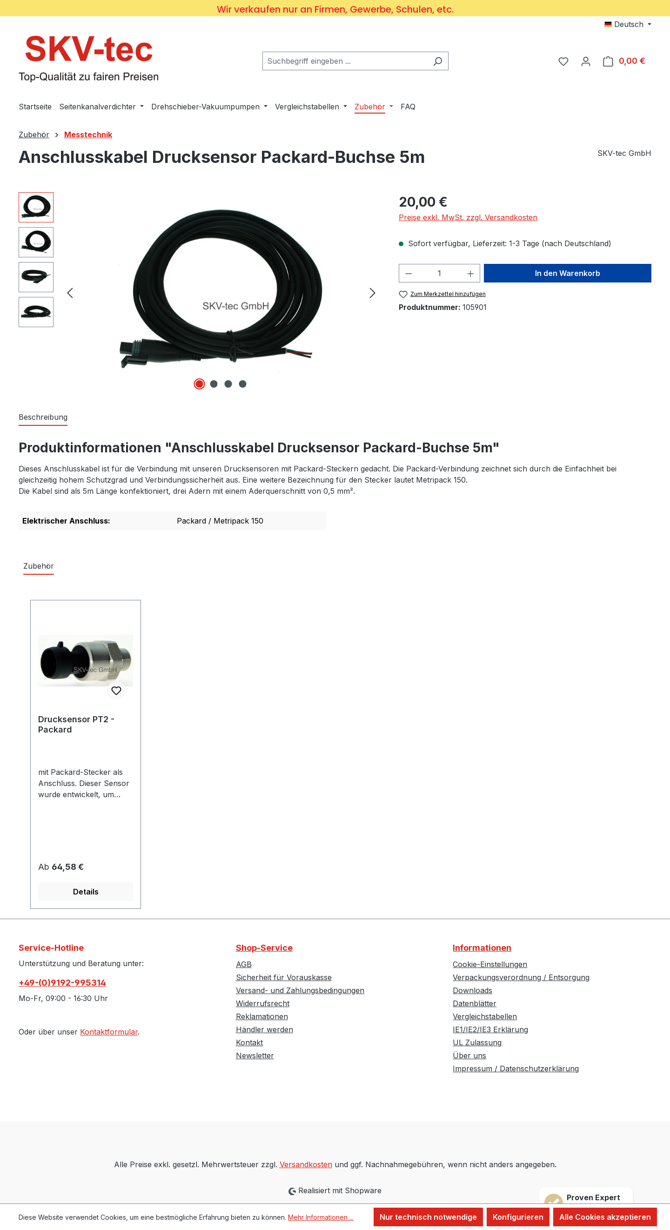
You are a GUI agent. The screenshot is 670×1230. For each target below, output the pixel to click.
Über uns (469, 1055)
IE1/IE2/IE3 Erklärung (490, 1029)
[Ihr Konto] (586, 61)
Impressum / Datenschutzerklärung (516, 1068)
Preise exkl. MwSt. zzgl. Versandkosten (468, 217)
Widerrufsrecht (262, 1003)
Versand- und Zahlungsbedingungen (300, 990)
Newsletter (255, 1055)
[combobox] (344, 61)
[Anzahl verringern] (408, 273)
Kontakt (249, 1042)
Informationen (482, 948)
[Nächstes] (373, 292)
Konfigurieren (518, 1217)
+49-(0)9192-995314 (62, 983)
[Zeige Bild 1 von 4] (199, 384)
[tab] (43, 417)
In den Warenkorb (567, 273)
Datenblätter (474, 1003)
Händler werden (264, 1029)
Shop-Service (264, 948)
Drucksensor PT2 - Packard (76, 724)
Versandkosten (306, 1164)
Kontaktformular (109, 1031)
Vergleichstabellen (485, 1016)
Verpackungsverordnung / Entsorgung (521, 977)
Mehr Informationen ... (321, 1217)
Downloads (472, 990)
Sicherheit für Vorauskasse (284, 977)
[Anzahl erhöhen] (471, 273)
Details (86, 891)
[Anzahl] (439, 273)
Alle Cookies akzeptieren (605, 1217)
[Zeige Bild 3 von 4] (228, 384)
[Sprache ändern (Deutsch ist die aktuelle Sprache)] (627, 24)
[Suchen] (438, 61)
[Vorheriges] (70, 292)
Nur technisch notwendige (428, 1217)
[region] (199, 292)
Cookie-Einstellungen (490, 964)
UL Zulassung (477, 1042)
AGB (244, 964)
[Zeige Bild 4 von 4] (243, 384)
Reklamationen (262, 1016)
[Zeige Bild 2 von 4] (214, 384)
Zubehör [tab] (38, 566)
